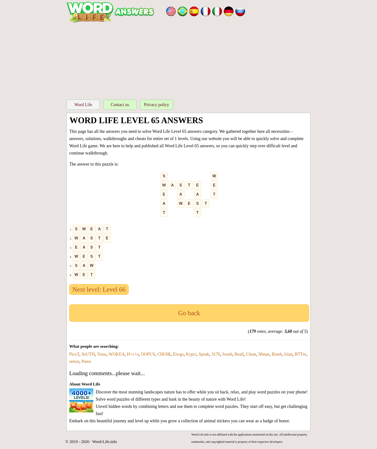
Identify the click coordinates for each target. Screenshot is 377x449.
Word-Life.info (104, 441)
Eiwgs (178, 354)
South (227, 354)
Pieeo (86, 361)
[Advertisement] (188, 60)
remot (74, 361)
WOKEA (117, 354)
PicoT (74, 354)
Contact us (120, 104)
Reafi (239, 354)
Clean (251, 354)
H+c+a (133, 354)
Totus (102, 354)
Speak (204, 354)
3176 (215, 354)
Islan (288, 354)
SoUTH (88, 354)
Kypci (191, 354)
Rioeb (277, 354)
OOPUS (148, 354)
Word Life (83, 104)
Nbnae (264, 354)
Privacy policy (156, 104)
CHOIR (164, 354)
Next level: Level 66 (99, 289)
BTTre (300, 354)
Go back (189, 313)
